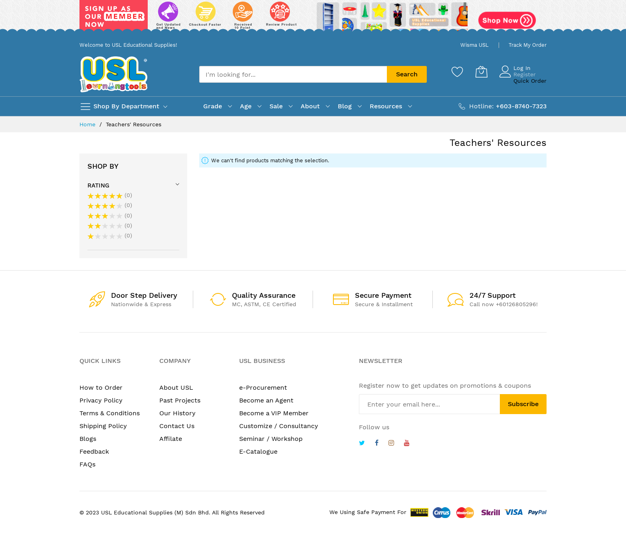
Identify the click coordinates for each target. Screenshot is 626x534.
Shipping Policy (103, 426)
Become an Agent (266, 400)
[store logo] (113, 74)
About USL (176, 387)
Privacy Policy (101, 400)
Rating (98, 185)
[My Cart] (481, 71)
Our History (177, 413)
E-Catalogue (258, 451)
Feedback (94, 451)
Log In (522, 68)
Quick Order (530, 81)
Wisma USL (474, 45)
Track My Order (528, 45)
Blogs (87, 438)
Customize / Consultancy (278, 426)
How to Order (101, 387)
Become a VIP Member (274, 413)
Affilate (170, 438)
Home (88, 124)
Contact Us (176, 426)
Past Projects (179, 400)
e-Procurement (263, 387)
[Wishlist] (458, 71)
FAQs (87, 464)
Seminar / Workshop (271, 438)
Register (524, 74)
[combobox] (293, 74)
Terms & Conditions (109, 413)
